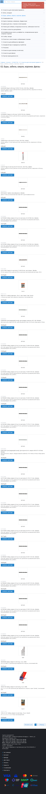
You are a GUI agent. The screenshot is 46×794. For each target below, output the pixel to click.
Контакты (7, 770)
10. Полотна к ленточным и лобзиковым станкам (15, 39)
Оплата (6, 762)
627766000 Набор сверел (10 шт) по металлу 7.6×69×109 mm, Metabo (20, 398)
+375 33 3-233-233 (21, 742)
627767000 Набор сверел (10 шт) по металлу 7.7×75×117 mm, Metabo (20, 424)
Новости (6, 765)
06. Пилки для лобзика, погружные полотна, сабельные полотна (23, 26)
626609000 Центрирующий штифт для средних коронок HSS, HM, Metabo (21, 320)
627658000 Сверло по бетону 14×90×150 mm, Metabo (15, 114)
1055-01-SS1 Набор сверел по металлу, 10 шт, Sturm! (15, 713)
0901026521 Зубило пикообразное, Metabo (13, 193)
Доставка (6, 760)
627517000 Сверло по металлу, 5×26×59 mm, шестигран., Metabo (19, 270)
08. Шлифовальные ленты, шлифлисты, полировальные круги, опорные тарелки (23, 33)
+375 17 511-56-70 (21, 741)
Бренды (6, 757)
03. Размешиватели (7, 18)
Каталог (6, 755)
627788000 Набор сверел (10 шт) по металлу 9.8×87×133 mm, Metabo (20, 635)
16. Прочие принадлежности (9, 56)
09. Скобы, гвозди (6, 36)
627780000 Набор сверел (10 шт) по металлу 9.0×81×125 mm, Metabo (20, 557)
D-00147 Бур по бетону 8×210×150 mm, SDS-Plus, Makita (16, 167)
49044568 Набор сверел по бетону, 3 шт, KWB (13, 662)
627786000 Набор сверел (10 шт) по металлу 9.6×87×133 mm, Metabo (20, 583)
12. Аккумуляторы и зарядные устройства (13, 45)
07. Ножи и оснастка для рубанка (11, 29)
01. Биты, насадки (23, 13)
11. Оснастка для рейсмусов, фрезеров (12, 42)
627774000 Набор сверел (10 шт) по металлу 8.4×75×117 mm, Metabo (20, 530)
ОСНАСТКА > (16, 62)
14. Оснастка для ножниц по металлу (12, 50)
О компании (7, 767)
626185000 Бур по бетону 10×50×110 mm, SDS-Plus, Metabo (17, 88)
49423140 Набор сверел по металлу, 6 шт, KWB (14, 686)
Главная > (3, 62)
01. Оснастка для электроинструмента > (31, 62)
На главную (7, 752)
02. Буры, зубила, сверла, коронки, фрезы (13, 15)
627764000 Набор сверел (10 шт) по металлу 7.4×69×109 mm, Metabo (20, 372)
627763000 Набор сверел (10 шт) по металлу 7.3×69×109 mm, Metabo (20, 345)
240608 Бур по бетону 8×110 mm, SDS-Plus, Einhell (15, 140)
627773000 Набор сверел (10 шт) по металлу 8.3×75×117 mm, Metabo (20, 504)
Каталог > (9, 62)
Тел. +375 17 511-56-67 (8, 739)
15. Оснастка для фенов (8, 53)
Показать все (28, 724)
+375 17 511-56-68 (21, 739)
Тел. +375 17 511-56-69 (8, 741)
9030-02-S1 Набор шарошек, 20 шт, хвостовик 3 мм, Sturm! (17, 295)
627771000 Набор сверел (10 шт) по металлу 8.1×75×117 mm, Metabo (20, 478)
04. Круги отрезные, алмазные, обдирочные (23, 21)
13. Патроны (5, 47)
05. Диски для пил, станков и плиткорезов (23, 24)
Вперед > (42, 724)
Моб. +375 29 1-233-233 (9, 742)
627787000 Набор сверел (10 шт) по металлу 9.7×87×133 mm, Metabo (20, 609)
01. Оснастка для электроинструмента (23, 10)
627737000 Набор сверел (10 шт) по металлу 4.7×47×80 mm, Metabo (19, 244)
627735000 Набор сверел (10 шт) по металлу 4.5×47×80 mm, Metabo (19, 218)
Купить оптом (7, 96)
